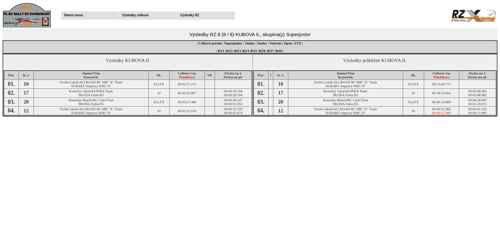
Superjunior (233, 43)
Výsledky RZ (189, 15)
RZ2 (229, 51)
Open (288, 43)
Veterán (275, 43)
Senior (262, 43)
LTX (297, 43)
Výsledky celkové (135, 15)
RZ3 (237, 51)
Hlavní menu (73, 15)
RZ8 (279, 51)
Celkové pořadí (210, 43)
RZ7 (271, 51)
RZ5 (254, 51)
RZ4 (246, 51)
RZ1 (221, 51)
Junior (250, 43)
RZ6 (262, 51)
